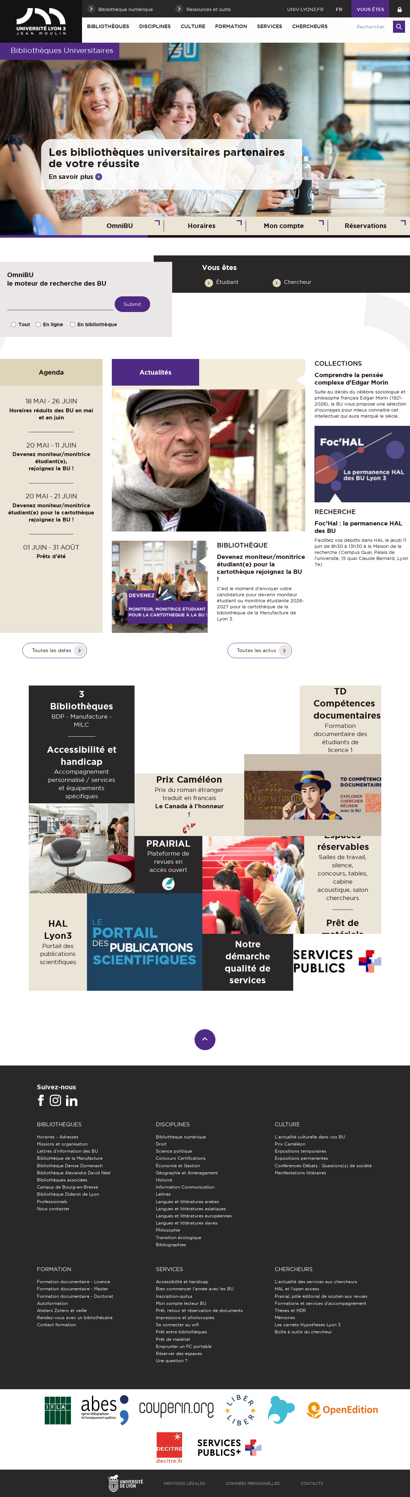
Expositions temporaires (300, 1151)
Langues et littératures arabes (187, 1201)
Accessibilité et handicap (182, 1281)
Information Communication (185, 1187)
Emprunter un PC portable (184, 1346)
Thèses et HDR (290, 1310)
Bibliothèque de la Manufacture (70, 1158)
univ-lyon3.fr (305, 9)
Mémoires (285, 1317)
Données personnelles (253, 1483)
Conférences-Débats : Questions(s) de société (323, 1165)
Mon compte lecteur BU (181, 1303)
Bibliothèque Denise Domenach (70, 1165)
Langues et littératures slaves (187, 1223)
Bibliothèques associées (62, 1180)
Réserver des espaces (179, 1353)
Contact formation (56, 1324)
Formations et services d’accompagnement (320, 1303)
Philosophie (168, 1230)
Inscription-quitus (174, 1296)
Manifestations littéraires (300, 1172)
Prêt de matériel (173, 1339)
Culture (193, 26)
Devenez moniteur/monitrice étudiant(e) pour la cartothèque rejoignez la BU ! (51, 512)
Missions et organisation (62, 1144)
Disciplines (155, 26)
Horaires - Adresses (57, 1136)
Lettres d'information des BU (67, 1151)
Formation (231, 26)
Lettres (163, 1194)
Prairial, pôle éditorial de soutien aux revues (321, 1296)
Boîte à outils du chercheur (303, 1331)
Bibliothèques (108, 26)
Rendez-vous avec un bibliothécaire (75, 1317)
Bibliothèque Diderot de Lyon (68, 1194)
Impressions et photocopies (185, 1317)
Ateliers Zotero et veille (62, 1310)
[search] (377, 27)
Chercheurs (310, 26)
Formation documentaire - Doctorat (75, 1296)
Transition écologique (178, 1237)
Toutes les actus (256, 650)
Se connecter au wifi (177, 1324)
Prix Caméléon (290, 1144)
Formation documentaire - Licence (73, 1281)
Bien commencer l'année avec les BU (195, 1288)
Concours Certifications (181, 1158)
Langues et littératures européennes (194, 1215)
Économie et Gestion (178, 1165)
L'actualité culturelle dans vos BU (310, 1136)
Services (269, 26)
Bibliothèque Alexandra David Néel (73, 1172)
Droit (161, 1144)
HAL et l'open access (297, 1288)
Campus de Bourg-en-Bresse (67, 1187)
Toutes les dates (51, 650)
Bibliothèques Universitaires (62, 50)
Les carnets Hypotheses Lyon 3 (307, 1324)
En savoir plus (71, 176)
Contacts (312, 1483)
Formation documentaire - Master (72, 1288)
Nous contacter (53, 1208)
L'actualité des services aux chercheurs (316, 1281)
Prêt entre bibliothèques (181, 1331)
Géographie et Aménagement (187, 1172)
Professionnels (52, 1201)
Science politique (174, 1151)
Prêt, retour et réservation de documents (199, 1310)
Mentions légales (184, 1483)
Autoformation (52, 1303)
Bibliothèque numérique (181, 1136)
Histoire (164, 1180)
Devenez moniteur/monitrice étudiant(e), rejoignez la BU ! (51, 461)
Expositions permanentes (301, 1158)
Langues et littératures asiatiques (191, 1208)
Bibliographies (171, 1244)
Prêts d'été (51, 556)
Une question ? (171, 1360)
